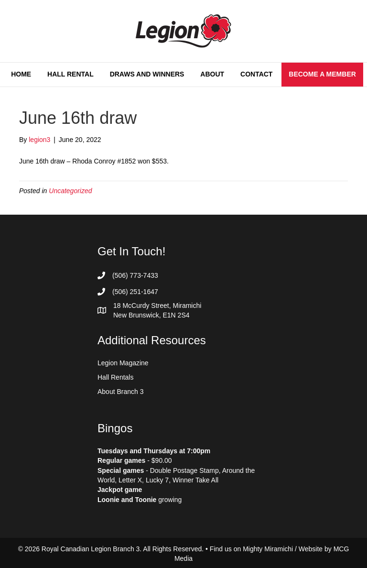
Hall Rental (70, 74)
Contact (256, 74)
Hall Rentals (115, 377)
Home (21, 74)
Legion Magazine (123, 363)
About (212, 74)
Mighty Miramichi (268, 549)
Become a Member (322, 74)
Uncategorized (70, 191)
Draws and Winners (147, 74)
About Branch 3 (120, 391)
